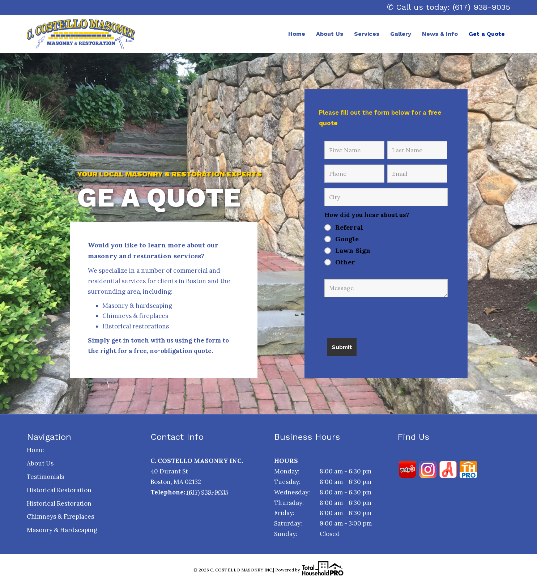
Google (347, 239)
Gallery (400, 33)
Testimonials (45, 477)
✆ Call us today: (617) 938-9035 (448, 7)
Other (345, 262)
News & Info (440, 33)
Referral (349, 227)
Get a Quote (487, 33)
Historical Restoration (59, 490)
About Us (329, 33)
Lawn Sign (353, 250)
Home (296, 33)
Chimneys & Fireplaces (60, 516)
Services (366, 33)
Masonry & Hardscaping (62, 530)
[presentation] (379, 315)
